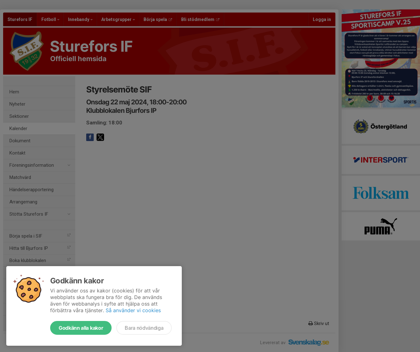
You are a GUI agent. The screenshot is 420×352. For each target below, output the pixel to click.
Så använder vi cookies (133, 310)
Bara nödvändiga (144, 328)
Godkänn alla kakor (81, 328)
